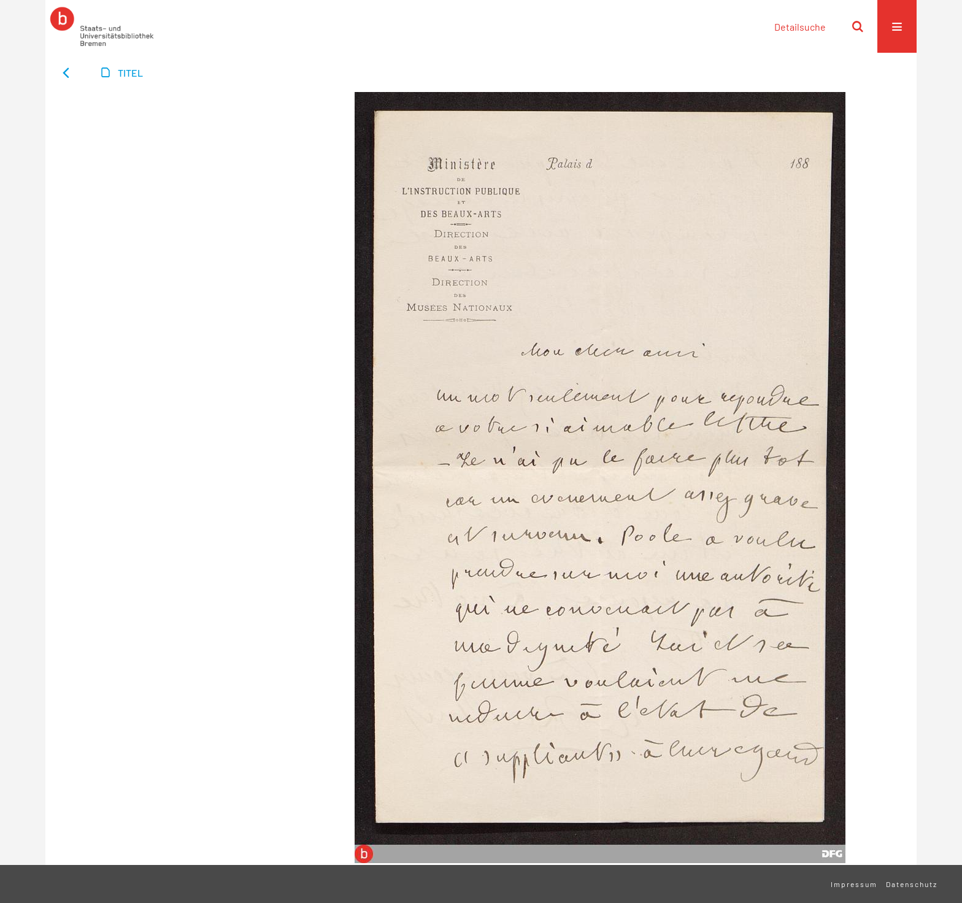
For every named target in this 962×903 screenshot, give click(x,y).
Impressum (854, 884)
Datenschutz (911, 884)
